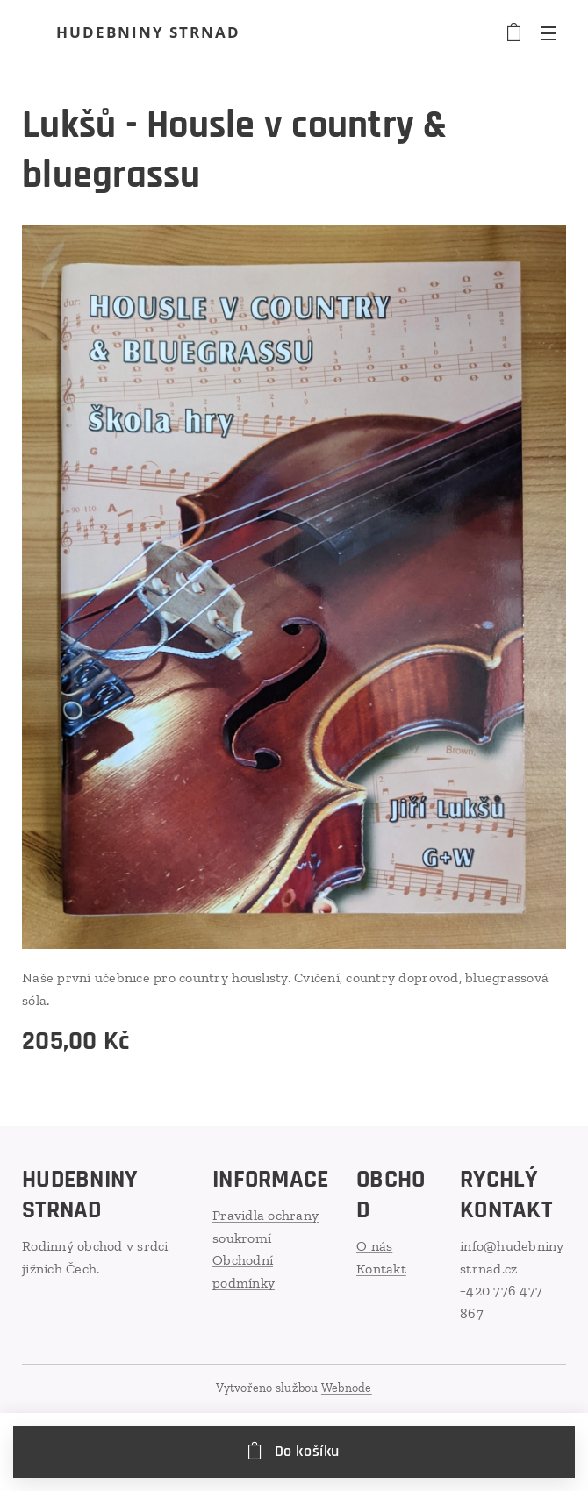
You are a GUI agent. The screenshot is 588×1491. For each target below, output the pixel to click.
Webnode (346, 1387)
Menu (548, 33)
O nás (374, 1246)
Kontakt (381, 1268)
